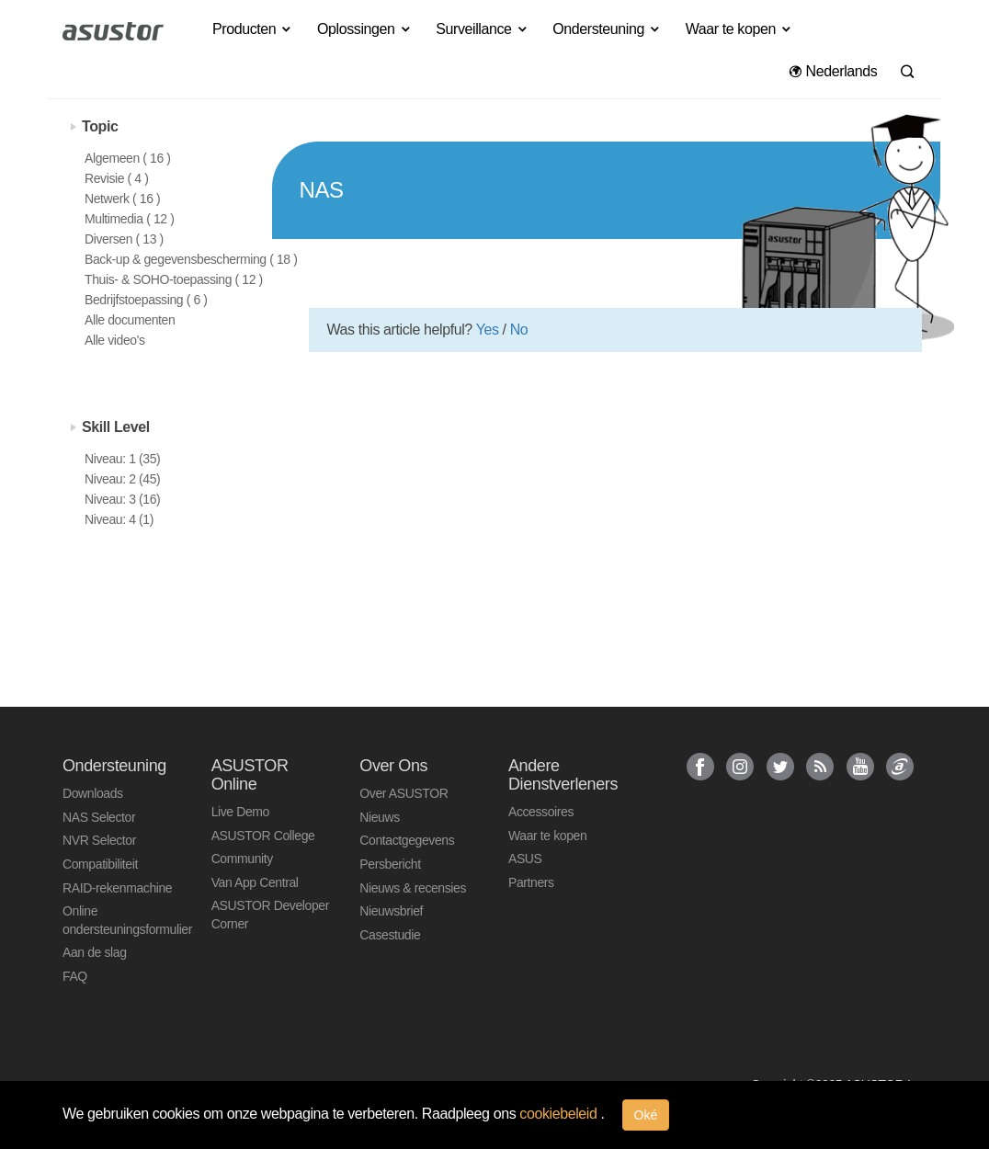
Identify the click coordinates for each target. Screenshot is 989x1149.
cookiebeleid (559, 1113)
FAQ (75, 976)
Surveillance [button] (482, 29)
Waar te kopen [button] (739, 29)
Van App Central (255, 882)
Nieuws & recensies (412, 888)
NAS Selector (99, 817)
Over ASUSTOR (403, 793)
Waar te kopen (547, 835)
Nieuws (379, 817)
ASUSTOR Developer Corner (270, 914)
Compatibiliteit (100, 864)
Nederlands (833, 71)
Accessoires (541, 811)
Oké (646, 1115)
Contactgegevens (406, 840)
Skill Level (116, 427)
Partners (531, 882)
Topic (100, 126)
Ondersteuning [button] (606, 29)
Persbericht (389, 864)
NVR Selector (99, 840)
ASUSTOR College (263, 835)
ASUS (525, 858)
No (519, 329)
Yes (487, 329)
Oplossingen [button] (364, 29)
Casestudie (389, 934)
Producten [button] (252, 29)
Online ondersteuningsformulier (123, 920)
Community (242, 858)
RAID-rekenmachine (117, 888)
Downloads (93, 793)
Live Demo (240, 811)
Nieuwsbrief (391, 911)
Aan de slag (95, 952)
